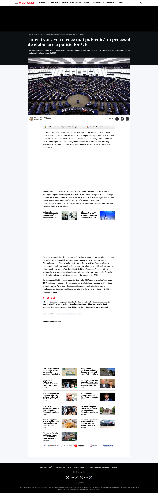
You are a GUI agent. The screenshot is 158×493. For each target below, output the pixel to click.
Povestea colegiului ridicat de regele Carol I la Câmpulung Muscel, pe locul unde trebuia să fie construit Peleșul (89, 409)
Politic (65, 3)
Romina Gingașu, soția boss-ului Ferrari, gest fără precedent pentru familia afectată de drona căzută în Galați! (89, 383)
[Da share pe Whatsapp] (127, 119)
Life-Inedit (96, 3)
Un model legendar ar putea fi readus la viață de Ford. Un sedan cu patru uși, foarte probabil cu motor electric (89, 422)
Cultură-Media (109, 3)
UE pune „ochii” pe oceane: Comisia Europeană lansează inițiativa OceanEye (89, 214)
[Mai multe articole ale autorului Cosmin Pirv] (31, 119)
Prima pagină (32, 34)
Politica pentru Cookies (63, 467)
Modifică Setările (79, 472)
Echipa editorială (46, 467)
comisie (51, 314)
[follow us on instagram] (93, 446)
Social (87, 3)
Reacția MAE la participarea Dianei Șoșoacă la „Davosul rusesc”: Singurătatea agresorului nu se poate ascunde (89, 371)
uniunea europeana (69, 314)
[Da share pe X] (122, 119)
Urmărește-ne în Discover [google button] (97, 126)
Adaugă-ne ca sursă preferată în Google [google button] (61, 126)
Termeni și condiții (80, 467)
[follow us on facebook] (108, 446)
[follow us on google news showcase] (64, 446)
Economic (55, 3)
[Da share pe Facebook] (117, 119)
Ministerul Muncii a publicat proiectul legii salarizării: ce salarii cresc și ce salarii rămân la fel (50, 435)
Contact (115, 467)
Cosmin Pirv (38, 120)
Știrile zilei (44, 3)
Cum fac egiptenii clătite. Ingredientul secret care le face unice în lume (51, 422)
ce (45, 314)
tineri (58, 314)
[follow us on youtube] (79, 446)
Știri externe (76, 3)
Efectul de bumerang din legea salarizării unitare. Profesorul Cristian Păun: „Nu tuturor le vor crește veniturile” (51, 396)
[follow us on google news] (50, 446)
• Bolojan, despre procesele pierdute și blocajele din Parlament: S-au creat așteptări (75, 307)
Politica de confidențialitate (99, 467)
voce (79, 314)
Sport (120, 3)
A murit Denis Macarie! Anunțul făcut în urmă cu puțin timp (89, 396)
